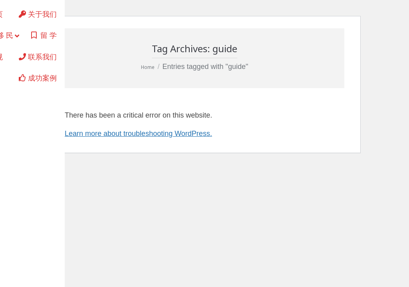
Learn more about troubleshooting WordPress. (138, 134)
